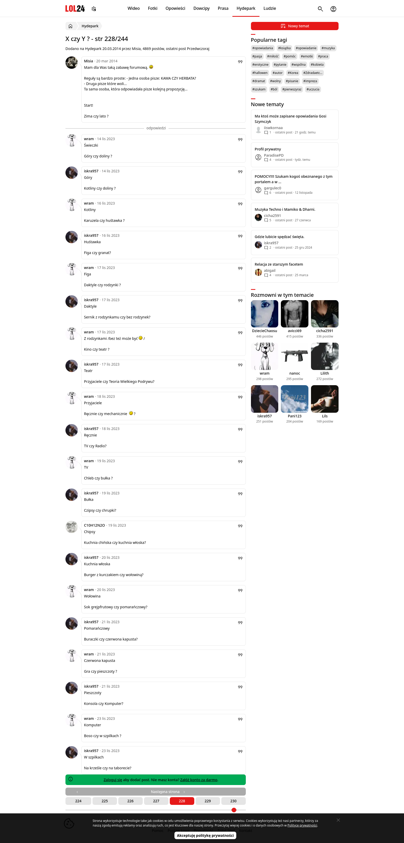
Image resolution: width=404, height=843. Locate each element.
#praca (323, 56)
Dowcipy (201, 8)
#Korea (293, 73)
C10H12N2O (94, 525)
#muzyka (328, 48)
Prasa (223, 8)
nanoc (294, 373)
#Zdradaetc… (312, 73)
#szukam (259, 89)
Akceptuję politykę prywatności (205, 835)
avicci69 (294, 330)
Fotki (152, 8)
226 (130, 800)
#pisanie (292, 81)
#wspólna (299, 64)
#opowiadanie (306, 48)
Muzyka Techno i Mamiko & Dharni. (285, 209)
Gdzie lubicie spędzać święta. (280, 236)
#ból (274, 89)
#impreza (310, 81)
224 (78, 800)
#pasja (257, 56)
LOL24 (75, 8)
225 (105, 800)
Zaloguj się (113, 779)
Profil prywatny (268, 149)
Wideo (134, 8)
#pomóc (290, 56)
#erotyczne (260, 64)
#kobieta (317, 64)
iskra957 (91, 170)
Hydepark (246, 8)
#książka (284, 48)
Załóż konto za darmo (198, 779)
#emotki (307, 56)
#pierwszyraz (291, 89)
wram (89, 138)
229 (208, 800)
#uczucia (313, 89)
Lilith (325, 373)
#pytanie (280, 64)
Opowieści (176, 8)
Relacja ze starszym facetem (279, 264)
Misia (88, 60)
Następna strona (168, 791)
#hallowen (260, 73)
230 (233, 800)
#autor (277, 73)
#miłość (273, 56)
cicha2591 (324, 330)
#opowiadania (262, 48)
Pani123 (294, 416)
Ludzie (270, 8)
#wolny (275, 81)
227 (156, 800)
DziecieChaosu (264, 330)
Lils (325, 416)
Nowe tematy (267, 104)
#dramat (258, 81)
